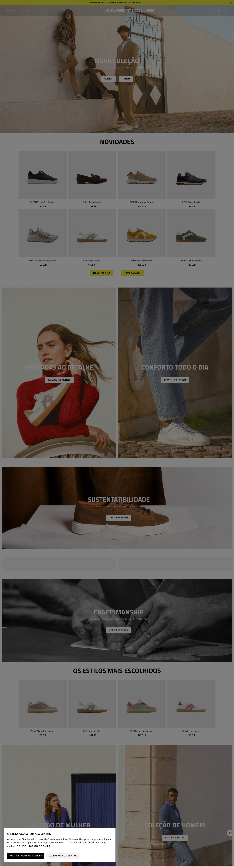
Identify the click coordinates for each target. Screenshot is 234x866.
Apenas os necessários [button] (63, 855)
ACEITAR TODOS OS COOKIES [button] (26, 855)
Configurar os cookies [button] (33, 846)
